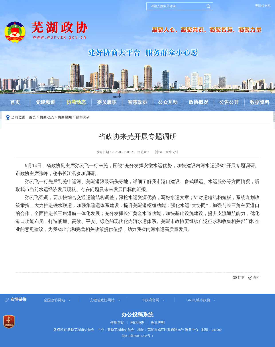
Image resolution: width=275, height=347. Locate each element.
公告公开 (229, 102)
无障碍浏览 (263, 6)
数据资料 (259, 102)
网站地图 (137, 322)
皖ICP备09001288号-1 (137, 336)
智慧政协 (137, 102)
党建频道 (45, 102)
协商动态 (76, 102)
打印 (241, 277)
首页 (15, 102)
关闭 (256, 277)
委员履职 (106, 102)
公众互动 (168, 102)
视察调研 (83, 117)
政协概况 (198, 102)
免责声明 (158, 322)
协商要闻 (65, 117)
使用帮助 (117, 322)
